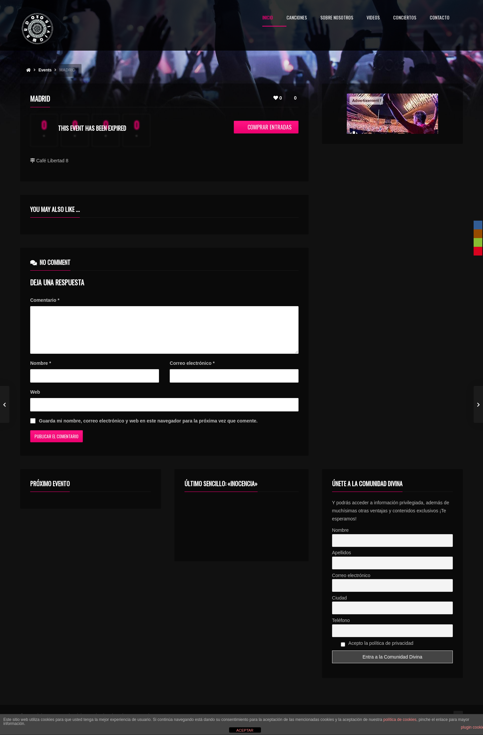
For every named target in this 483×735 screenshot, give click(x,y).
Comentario (44, 300)
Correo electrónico (192, 371)
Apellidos (341, 560)
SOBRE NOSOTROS (336, 18)
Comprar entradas (266, 127)
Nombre (40, 371)
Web (35, 400)
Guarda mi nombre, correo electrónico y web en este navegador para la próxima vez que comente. (148, 429)
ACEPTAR (244, 730)
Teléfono (341, 628)
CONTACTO (439, 18)
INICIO (267, 18)
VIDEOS (373, 18)
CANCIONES (296, 18)
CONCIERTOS (404, 18)
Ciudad (339, 606)
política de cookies (400, 719)
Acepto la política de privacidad (377, 652)
